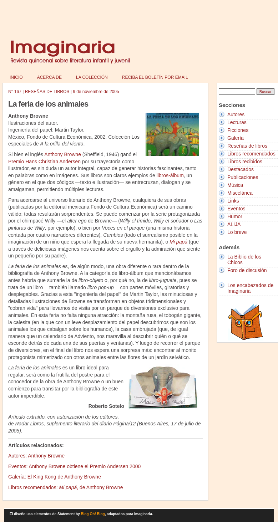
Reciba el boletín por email (155, 77)
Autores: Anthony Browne (36, 456)
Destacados (240, 169)
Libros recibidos (244, 161)
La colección (92, 77)
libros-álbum (170, 175)
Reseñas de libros (247, 146)
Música (235, 185)
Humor (234, 216)
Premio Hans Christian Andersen (44, 161)
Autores (235, 114)
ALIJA (234, 224)
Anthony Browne (62, 154)
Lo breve (237, 232)
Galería (235, 138)
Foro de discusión (247, 270)
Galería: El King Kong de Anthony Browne (54, 477)
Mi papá (178, 242)
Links (233, 201)
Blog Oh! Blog (93, 514)
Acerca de (49, 77)
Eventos (236, 208)
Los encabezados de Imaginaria (250, 288)
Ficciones (237, 130)
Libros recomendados (251, 154)
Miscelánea (240, 193)
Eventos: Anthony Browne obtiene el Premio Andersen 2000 (74, 466)
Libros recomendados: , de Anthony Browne (65, 487)
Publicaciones (242, 177)
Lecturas (237, 122)
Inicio (16, 77)
